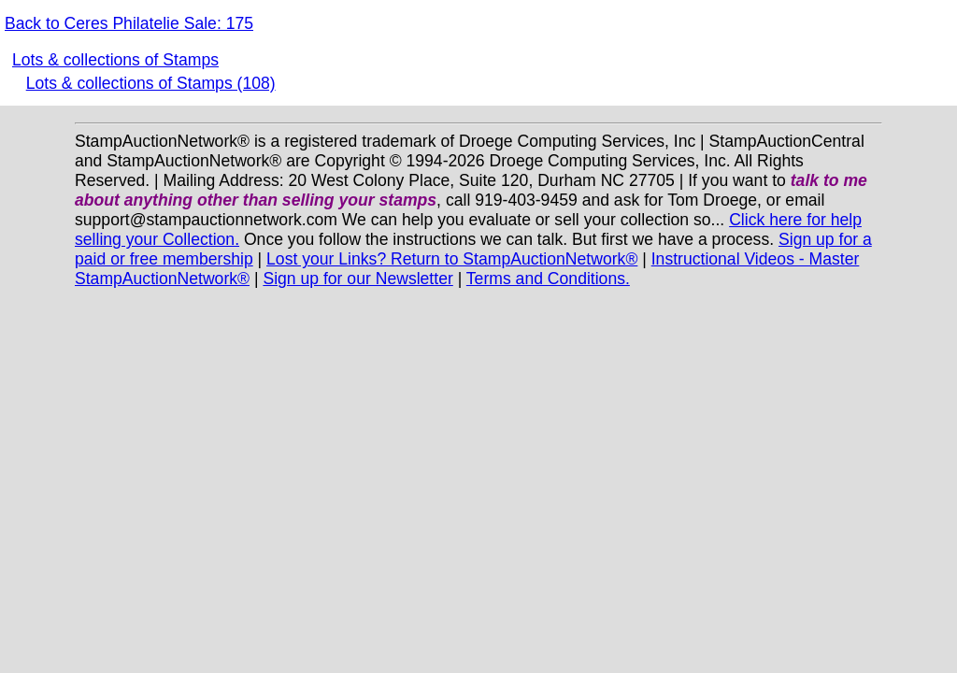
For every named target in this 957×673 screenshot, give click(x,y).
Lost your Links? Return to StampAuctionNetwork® (451, 259)
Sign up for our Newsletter (357, 278)
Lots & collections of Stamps (115, 59)
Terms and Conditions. (548, 278)
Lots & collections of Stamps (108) (151, 83)
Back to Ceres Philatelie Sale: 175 (129, 23)
